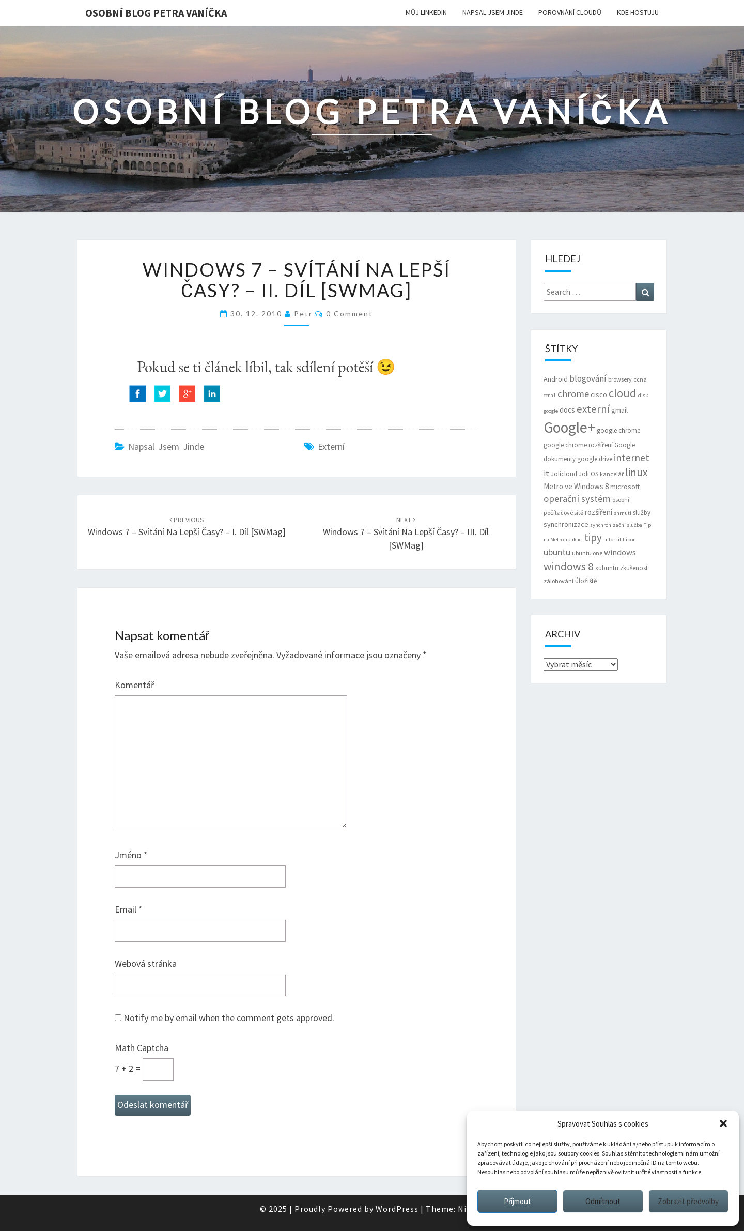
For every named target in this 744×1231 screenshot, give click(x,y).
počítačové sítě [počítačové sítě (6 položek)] (563, 512)
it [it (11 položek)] (546, 473)
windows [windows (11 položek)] (620, 552)
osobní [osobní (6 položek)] (620, 500)
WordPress (397, 1209)
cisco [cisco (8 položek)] (599, 394)
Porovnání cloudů (569, 12)
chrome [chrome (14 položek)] (573, 394)
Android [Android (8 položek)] (556, 379)
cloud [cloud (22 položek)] (623, 393)
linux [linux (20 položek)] (636, 472)
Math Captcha (141, 1048)
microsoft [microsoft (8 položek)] (625, 486)
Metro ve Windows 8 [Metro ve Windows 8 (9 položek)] (576, 486)
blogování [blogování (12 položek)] (588, 378)
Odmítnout (603, 1201)
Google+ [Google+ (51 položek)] (569, 427)
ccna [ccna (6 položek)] (640, 379)
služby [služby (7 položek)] (641, 512)
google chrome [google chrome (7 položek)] (618, 430)
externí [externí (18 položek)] (593, 409)
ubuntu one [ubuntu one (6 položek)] (587, 553)
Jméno (131, 855)
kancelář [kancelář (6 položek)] (612, 474)
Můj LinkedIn (426, 12)
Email (129, 909)
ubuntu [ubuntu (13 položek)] (557, 552)
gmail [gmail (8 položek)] (619, 410)
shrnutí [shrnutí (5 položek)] (622, 513)
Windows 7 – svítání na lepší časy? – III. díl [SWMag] (406, 533)
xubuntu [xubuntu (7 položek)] (606, 568)
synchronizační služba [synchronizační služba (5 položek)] (616, 525)
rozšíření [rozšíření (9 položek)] (598, 512)
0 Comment (349, 313)
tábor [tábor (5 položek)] (629, 539)
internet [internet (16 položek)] (631, 457)
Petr (303, 313)
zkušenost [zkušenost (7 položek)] (634, 568)
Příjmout (517, 1201)
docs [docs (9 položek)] (567, 410)
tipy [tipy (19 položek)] (593, 537)
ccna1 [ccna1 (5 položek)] (550, 395)
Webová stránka (146, 963)
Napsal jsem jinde (492, 12)
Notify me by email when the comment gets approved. (224, 1018)
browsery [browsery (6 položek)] (620, 379)
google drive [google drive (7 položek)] (594, 458)
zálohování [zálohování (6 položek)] (559, 581)
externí (331, 446)
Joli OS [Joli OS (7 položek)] (588, 473)
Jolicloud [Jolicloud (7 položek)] (564, 473)
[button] (723, 1123)
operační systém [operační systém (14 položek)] (577, 499)
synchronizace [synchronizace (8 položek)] (566, 524)
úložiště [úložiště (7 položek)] (586, 580)
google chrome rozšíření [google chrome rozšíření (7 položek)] (578, 444)
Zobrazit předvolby (688, 1201)
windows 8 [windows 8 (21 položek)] (569, 566)
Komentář (134, 685)
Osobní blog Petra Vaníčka (156, 12)
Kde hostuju (638, 12)
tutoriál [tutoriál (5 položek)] (612, 539)
